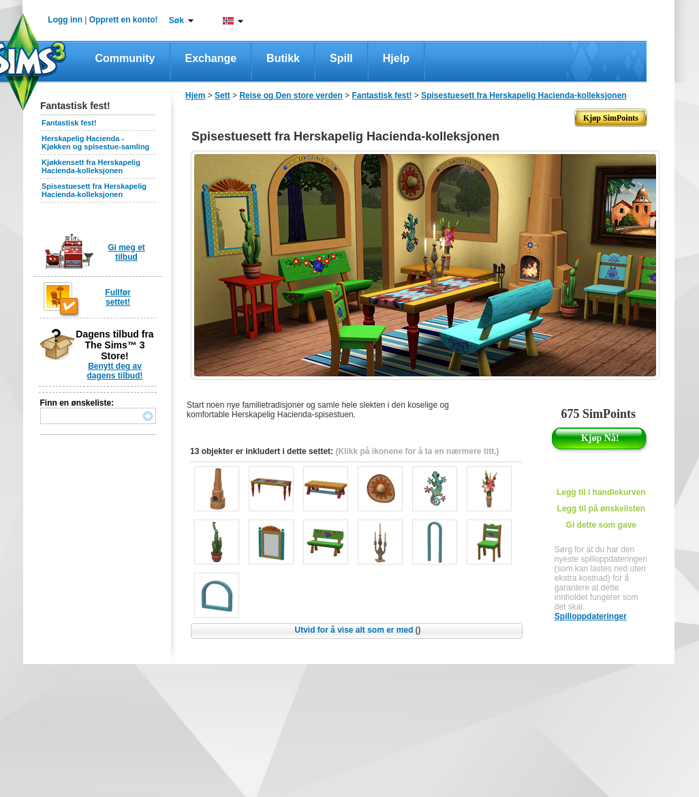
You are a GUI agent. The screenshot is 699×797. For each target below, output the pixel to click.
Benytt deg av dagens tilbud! (115, 370)
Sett (222, 95)
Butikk (283, 58)
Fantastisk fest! (69, 123)
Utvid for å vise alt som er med (357, 630)
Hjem (195, 95)
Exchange (211, 58)
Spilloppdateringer (591, 616)
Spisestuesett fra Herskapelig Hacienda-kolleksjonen (94, 190)
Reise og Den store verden (290, 95)
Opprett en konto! (123, 20)
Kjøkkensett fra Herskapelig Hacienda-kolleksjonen (91, 166)
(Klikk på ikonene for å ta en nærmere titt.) (417, 451)
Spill (341, 58)
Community (125, 58)
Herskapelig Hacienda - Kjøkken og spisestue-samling (95, 142)
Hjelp (396, 58)
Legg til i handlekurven (601, 492)
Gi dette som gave (601, 525)
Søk (176, 20)
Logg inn (65, 20)
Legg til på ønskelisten (601, 508)
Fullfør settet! (117, 297)
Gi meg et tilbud (126, 252)
